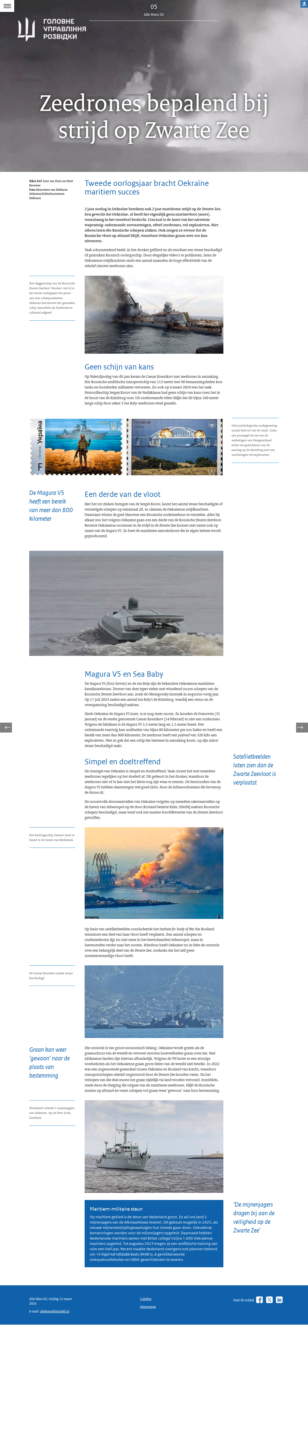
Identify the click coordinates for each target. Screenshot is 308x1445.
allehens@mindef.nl (57, 1429)
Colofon (147, 1415)
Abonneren (149, 1424)
